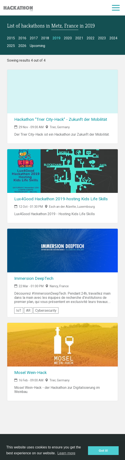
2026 (22, 46)
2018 (45, 38)
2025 (11, 46)
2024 (113, 38)
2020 (68, 38)
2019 (56, 38)
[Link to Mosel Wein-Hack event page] (62, 345)
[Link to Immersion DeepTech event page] (62, 250)
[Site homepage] (18, 7)
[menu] (116, 7)
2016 (22, 38)
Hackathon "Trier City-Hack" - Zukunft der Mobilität (60, 119)
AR (28, 310)
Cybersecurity (45, 310)
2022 (91, 38)
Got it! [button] (103, 450)
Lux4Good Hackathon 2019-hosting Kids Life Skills (61, 198)
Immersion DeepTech (33, 278)
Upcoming (37, 46)
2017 (34, 38)
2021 (79, 38)
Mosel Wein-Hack (30, 372)
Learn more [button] (66, 453)
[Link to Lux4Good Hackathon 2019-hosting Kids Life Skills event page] (62, 171)
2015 (11, 38)
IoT (18, 310)
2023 (102, 38)
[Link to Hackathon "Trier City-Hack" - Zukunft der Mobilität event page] (62, 91)
